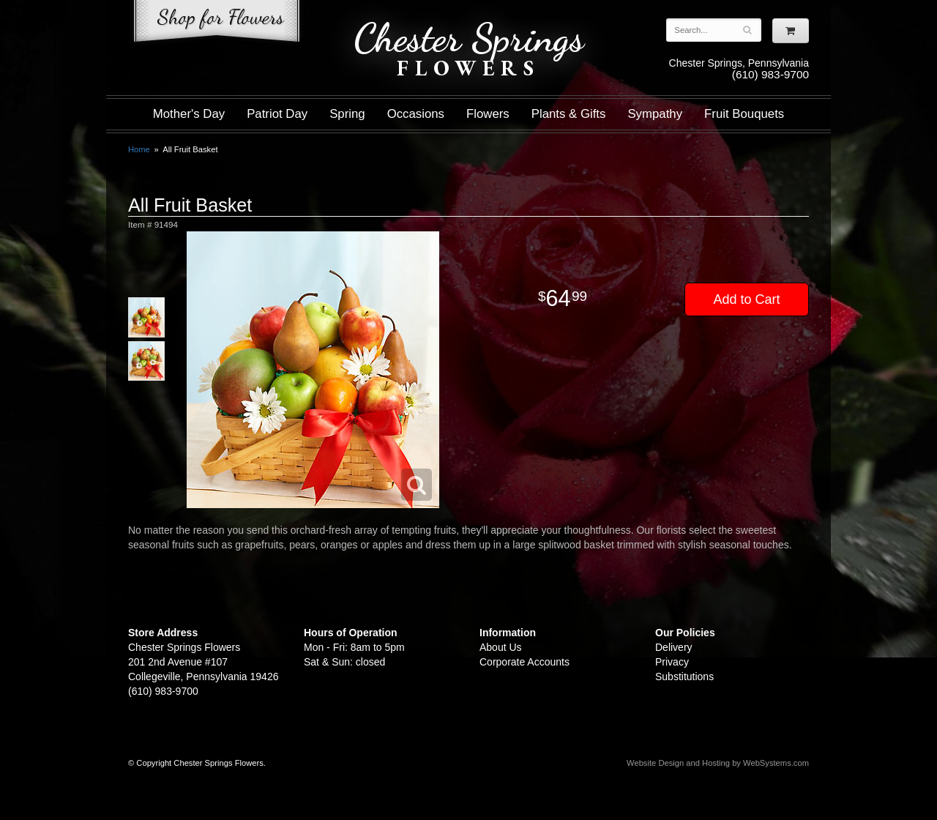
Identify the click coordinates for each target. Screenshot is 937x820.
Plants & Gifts (568, 114)
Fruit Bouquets (744, 114)
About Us (500, 647)
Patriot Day (277, 114)
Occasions (415, 114)
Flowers (487, 114)
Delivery (674, 647)
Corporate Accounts (524, 662)
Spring (347, 114)
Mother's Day (189, 114)
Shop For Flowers (216, 24)
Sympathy (654, 114)
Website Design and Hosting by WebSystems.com (718, 762)
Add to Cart (746, 299)
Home (139, 149)
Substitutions (684, 676)
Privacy (672, 662)
